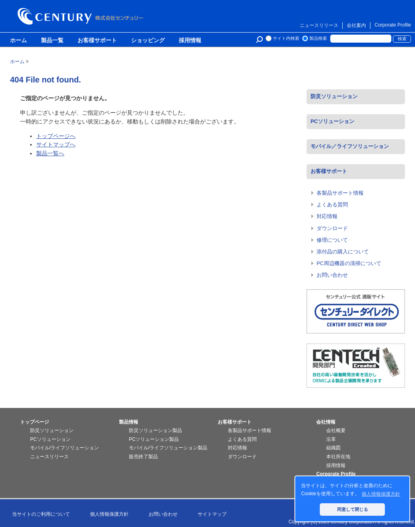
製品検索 (318, 38)
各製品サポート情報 (340, 193)
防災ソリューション (334, 96)
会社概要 (335, 430)
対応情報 (327, 216)
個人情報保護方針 (109, 514)
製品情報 (128, 422)
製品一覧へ (50, 153)
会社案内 (356, 25)
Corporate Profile (392, 25)
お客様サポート (97, 40)
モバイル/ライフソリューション (64, 448)
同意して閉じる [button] (352, 509)
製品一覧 (52, 40)
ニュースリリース (319, 25)
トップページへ (56, 136)
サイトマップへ (56, 144)
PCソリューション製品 (154, 439)
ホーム (18, 40)
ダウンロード (332, 228)
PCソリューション (332, 121)
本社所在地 (338, 456)
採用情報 (190, 40)
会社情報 (325, 422)
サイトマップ (212, 514)
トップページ (34, 422)
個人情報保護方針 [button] (381, 494)
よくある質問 (332, 205)
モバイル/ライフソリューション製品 (168, 448)
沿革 (331, 439)
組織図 (333, 448)
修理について (332, 240)
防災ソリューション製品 (155, 430)
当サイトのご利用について (41, 514)
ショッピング (148, 40)
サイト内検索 (286, 38)
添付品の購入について (343, 252)
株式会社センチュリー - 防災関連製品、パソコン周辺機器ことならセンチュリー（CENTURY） (82, 16)
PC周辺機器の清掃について (349, 263)
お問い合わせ (332, 275)
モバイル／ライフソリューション (350, 146)
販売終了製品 (143, 456)
